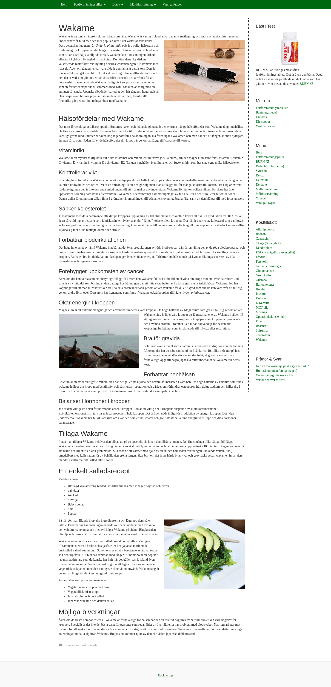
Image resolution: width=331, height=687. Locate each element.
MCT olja (262, 307)
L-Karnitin (263, 303)
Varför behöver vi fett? (270, 380)
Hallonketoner (265, 284)
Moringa (261, 312)
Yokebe (260, 198)
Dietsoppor (263, 121)
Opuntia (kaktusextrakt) (271, 316)
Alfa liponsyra (265, 229)
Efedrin (260, 257)
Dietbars (261, 117)
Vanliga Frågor (172, 4)
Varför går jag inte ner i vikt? (274, 375)
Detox (117, 4)
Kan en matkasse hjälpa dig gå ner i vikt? (282, 366)
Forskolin (262, 261)
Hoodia (260, 289)
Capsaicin (262, 238)
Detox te (261, 184)
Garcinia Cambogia (268, 266)
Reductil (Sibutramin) (270, 166)
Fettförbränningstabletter (272, 108)
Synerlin (261, 171)
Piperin (260, 321)
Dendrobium (264, 248)
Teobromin (263, 335)
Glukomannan (265, 271)
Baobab (261, 234)
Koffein (261, 298)
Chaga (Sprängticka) (269, 243)
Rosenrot (262, 326)
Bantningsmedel (266, 112)
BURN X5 (307, 83)
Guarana (261, 280)
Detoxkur (262, 180)
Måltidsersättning (143, 4)
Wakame (261, 339)
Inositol (261, 293)
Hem (64, 4)
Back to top (165, 675)
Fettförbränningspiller (89, 4)
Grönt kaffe (263, 275)
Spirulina (262, 330)
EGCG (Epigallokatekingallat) (275, 252)
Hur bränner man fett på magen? (277, 370)
